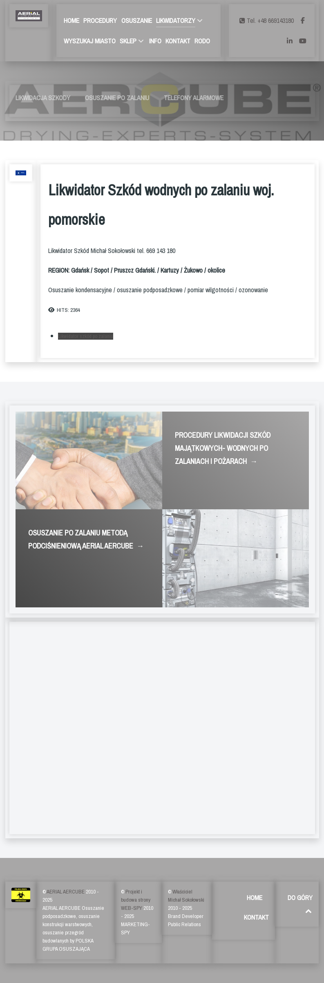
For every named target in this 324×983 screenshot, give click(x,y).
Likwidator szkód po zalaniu (85, 336)
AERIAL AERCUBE (66, 891)
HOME (254, 897)
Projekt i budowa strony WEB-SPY (135, 899)
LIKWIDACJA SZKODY (43, 97)
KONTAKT (256, 917)
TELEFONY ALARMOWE (193, 97)
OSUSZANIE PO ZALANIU (117, 97)
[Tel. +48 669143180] (267, 20)
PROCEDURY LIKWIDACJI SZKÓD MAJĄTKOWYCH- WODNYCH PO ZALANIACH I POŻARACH (222, 449)
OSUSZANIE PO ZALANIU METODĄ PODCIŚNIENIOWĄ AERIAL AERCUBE (86, 540)
